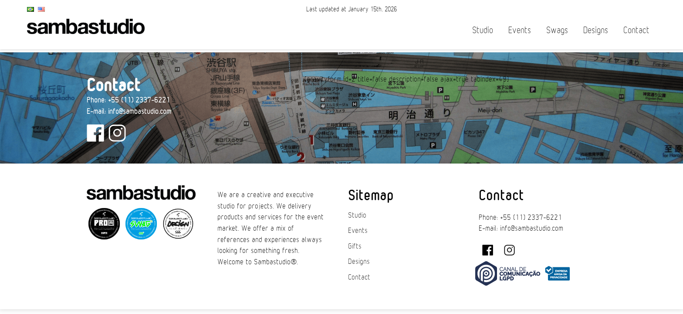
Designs (595, 30)
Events (519, 30)
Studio (482, 30)
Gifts (355, 246)
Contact (636, 30)
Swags (557, 30)
